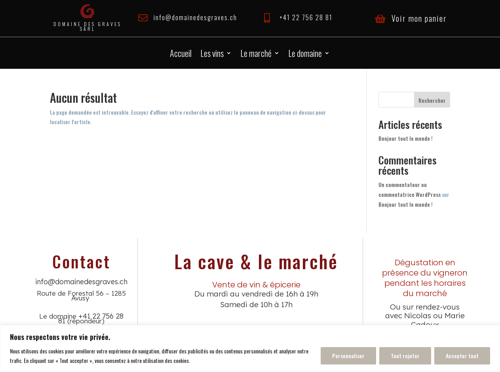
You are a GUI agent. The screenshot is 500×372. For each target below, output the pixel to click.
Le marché (256, 54)
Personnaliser (348, 355)
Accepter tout (462, 355)
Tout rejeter (405, 355)
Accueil (181, 54)
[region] (250, 348)
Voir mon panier (419, 18)
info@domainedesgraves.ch (195, 17)
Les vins (212, 54)
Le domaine (305, 54)
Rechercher (432, 100)
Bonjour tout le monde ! (405, 138)
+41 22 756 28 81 (306, 17)
